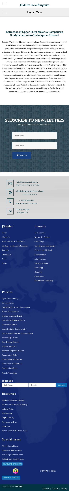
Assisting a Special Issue (12, 455)
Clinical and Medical (43, 250)
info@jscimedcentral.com (27, 182)
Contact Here (34, 471)
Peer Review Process (10, 342)
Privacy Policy (8, 303)
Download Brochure (12, 464)
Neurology (38, 268)
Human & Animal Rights (12, 316)
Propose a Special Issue (12, 450)
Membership (7, 413)
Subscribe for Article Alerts (13, 242)
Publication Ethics (9, 325)
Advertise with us (9, 422)
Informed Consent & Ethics (13, 320)
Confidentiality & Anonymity (14, 329)
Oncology (38, 272)
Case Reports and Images (44, 246)
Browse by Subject (42, 237)
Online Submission (11, 477)
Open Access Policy (10, 299)
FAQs (4, 263)
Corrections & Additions (12, 364)
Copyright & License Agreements (16, 307)
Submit (61, 385)
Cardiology (39, 242)
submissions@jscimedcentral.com (30, 191)
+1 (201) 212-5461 (22, 210)
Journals (5, 250)
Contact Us (6, 255)
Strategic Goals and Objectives (15, 246)
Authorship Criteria (10, 338)
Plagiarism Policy (9, 346)
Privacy (64, 489)
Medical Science (41, 263)
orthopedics (39, 276)
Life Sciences (40, 259)
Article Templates (9, 373)
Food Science (40, 255)
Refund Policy (8, 409)
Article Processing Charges (13, 400)
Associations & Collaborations (14, 431)
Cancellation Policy (10, 355)
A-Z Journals (39, 233)
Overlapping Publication (12, 359)
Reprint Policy (8, 418)
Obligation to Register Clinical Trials (17, 333)
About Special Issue (10, 446)
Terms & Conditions (10, 312)
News (4, 259)
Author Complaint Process (13, 351)
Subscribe (21, 155)
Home (4, 233)
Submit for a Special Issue (13, 459)
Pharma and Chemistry (43, 281)
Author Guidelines (9, 368)
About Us (6, 237)
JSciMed (19, 486)
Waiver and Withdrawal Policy (14, 405)
